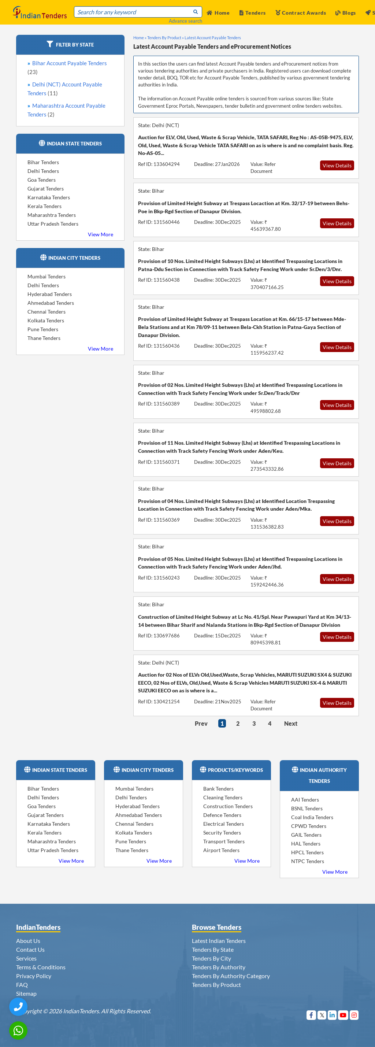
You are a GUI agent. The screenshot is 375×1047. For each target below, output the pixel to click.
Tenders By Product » (165, 37)
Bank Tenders (218, 788)
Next (290, 723)
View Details (337, 165)
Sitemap (26, 993)
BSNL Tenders (307, 808)
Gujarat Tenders (45, 188)
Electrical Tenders (223, 824)
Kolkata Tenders (45, 320)
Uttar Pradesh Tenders (52, 224)
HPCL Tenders (307, 852)
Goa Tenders (41, 180)
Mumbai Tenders (46, 276)
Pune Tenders (42, 329)
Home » (139, 37)
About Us (28, 940)
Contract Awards (300, 13)
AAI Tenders (305, 799)
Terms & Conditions (41, 966)
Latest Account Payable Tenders (213, 37)
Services (26, 958)
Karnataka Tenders (48, 197)
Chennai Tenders (46, 311)
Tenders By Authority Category (231, 975)
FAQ (22, 984)
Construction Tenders (228, 806)
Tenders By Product (216, 984)
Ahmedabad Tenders (50, 303)
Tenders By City (211, 958)
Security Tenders (222, 832)
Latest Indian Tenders (219, 940)
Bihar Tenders (43, 162)
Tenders (253, 13)
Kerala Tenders (44, 206)
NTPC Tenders (307, 861)
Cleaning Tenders (222, 797)
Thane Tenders (43, 338)
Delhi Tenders (43, 171)
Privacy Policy (33, 975)
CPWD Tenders (308, 826)
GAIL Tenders (306, 835)
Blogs (345, 13)
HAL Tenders (305, 843)
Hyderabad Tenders (49, 294)
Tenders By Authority (218, 966)
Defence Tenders (222, 815)
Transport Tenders (224, 841)
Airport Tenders (221, 850)
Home (218, 13)
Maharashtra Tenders (51, 215)
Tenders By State (213, 949)
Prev (201, 723)
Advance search (185, 21)
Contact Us (30, 949)
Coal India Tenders (312, 817)
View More (100, 234)
